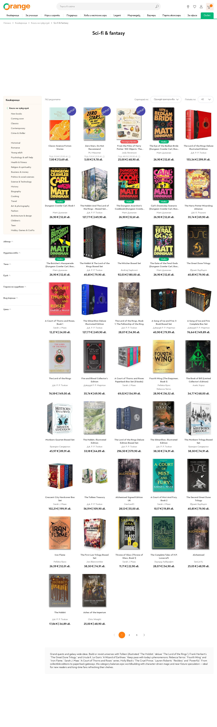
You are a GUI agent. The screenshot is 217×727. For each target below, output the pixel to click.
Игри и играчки (52, 15)
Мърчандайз (134, 15)
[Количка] (210, 6)
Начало (7, 23)
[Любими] (194, 6)
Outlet (207, 15)
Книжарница (13, 15)
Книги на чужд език (40, 23)
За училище (32, 15)
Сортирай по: (142, 99)
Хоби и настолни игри (95, 15)
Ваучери (151, 15)
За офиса (192, 15)
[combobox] (104, 6)
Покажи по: (190, 99)
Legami (117, 15)
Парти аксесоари (171, 15)
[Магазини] (188, 6)
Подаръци (72, 15)
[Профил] (201, 6)
